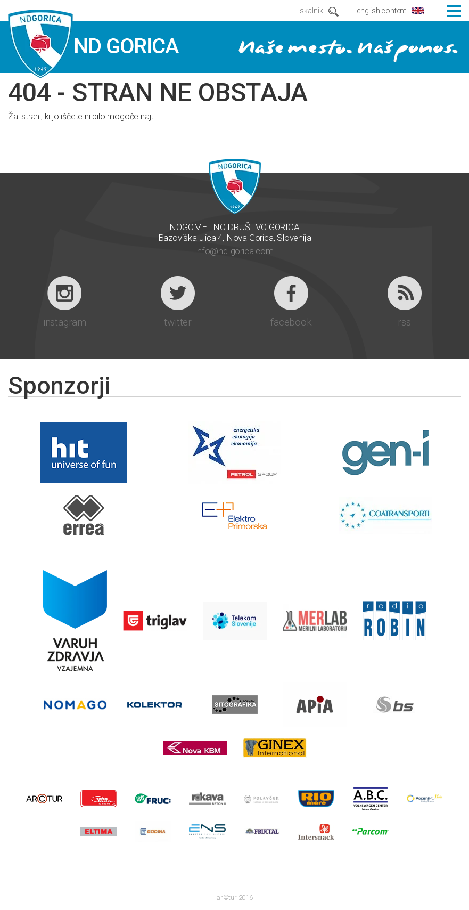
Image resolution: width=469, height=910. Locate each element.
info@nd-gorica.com (234, 251)
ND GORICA (93, 44)
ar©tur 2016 (234, 897)
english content (381, 10)
